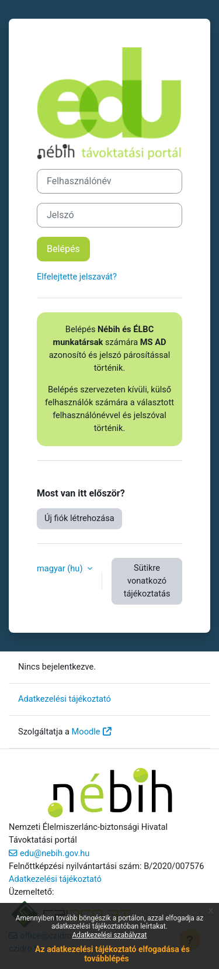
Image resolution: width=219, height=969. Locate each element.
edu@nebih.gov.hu (54, 853)
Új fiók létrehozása (79, 518)
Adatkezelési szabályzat (109, 935)
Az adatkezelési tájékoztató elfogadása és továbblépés (112, 953)
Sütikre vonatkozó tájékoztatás (147, 581)
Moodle (86, 731)
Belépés (63, 248)
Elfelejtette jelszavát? (77, 276)
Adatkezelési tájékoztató (64, 699)
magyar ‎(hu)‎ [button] (61, 568)
